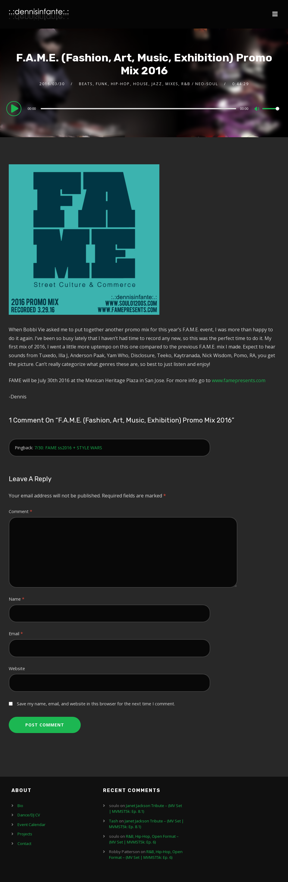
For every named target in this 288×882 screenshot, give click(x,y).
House (140, 83)
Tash (113, 821)
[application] (144, 108)
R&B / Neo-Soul (199, 83)
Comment (20, 511)
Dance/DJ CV (28, 815)
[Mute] (258, 109)
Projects (24, 834)
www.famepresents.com (238, 380)
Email (16, 633)
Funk (102, 83)
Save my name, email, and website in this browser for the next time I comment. (96, 704)
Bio (20, 805)
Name (16, 599)
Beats (85, 83)
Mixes (171, 83)
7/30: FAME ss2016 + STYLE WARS (68, 447)
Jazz (157, 83)
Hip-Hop (120, 83)
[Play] (15, 108)
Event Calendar (31, 824)
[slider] (138, 108)
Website (17, 668)
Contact (24, 843)
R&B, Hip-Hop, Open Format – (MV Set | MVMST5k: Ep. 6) (144, 839)
